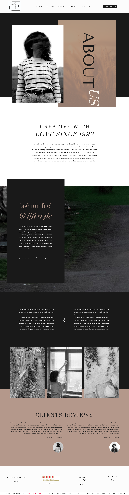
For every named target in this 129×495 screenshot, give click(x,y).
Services (73, 6)
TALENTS (50, 6)
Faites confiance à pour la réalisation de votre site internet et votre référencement (65, 493)
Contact (86, 6)
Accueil (38, 6)
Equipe (61, 6)
